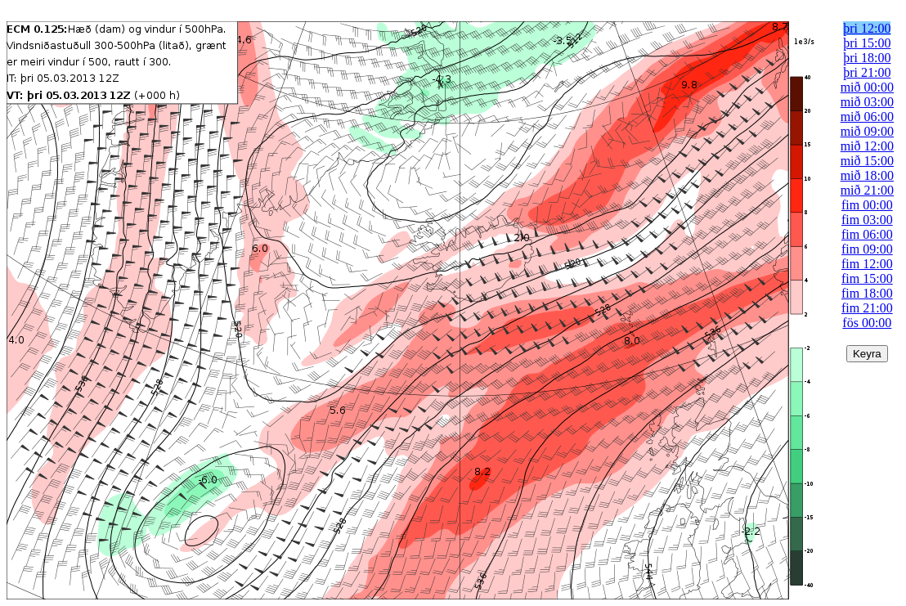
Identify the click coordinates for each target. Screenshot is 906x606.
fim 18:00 (867, 293)
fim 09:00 (867, 249)
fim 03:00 (867, 220)
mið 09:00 (867, 131)
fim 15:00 (867, 278)
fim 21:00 (867, 308)
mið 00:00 (867, 87)
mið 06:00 (867, 116)
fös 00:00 (866, 323)
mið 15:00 (867, 161)
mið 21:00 (867, 190)
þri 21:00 (866, 72)
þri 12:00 (866, 28)
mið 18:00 (867, 175)
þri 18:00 (866, 58)
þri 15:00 (866, 43)
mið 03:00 (867, 102)
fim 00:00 (867, 205)
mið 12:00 (867, 146)
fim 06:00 (867, 234)
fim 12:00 (867, 264)
